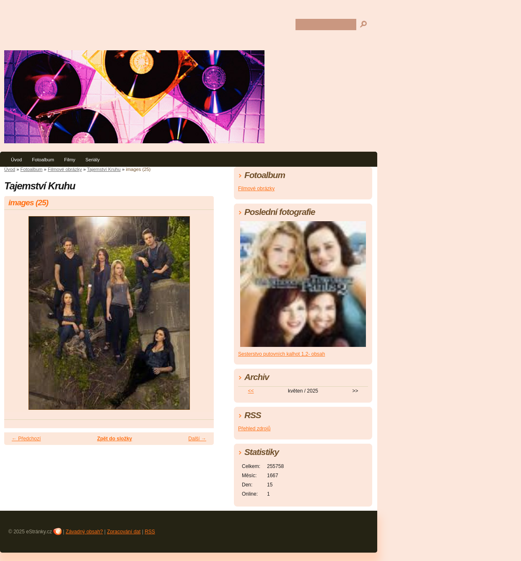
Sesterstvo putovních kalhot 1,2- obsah (281, 354)
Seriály (93, 159)
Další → (197, 439)
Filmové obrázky (65, 169)
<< (251, 391)
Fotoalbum (43, 159)
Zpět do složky (114, 439)
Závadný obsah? (84, 532)
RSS (150, 532)
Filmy (69, 159)
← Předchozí (26, 439)
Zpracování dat (123, 532)
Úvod (16, 159)
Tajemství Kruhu (104, 169)
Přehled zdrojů (254, 429)
